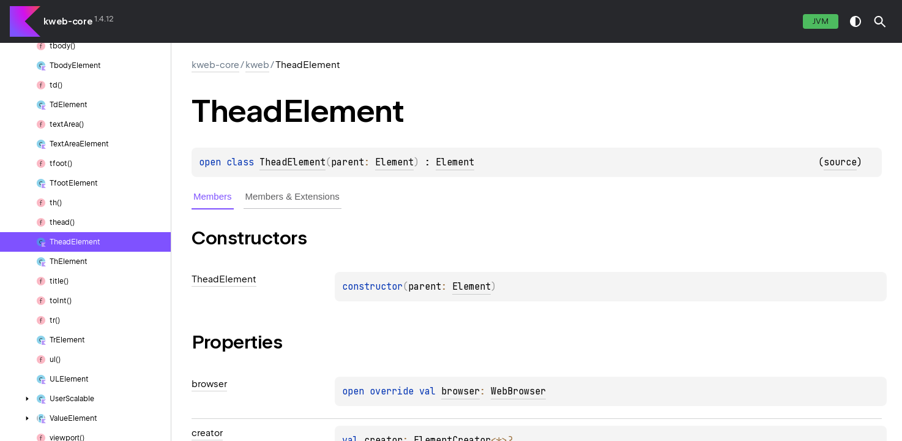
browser (460, 391)
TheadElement (292, 162)
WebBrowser (518, 391)
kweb (257, 64)
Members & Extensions (292, 196)
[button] (880, 21)
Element (394, 162)
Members (212, 196)
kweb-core (67, 21)
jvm (821, 21)
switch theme (855, 21)
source (840, 162)
